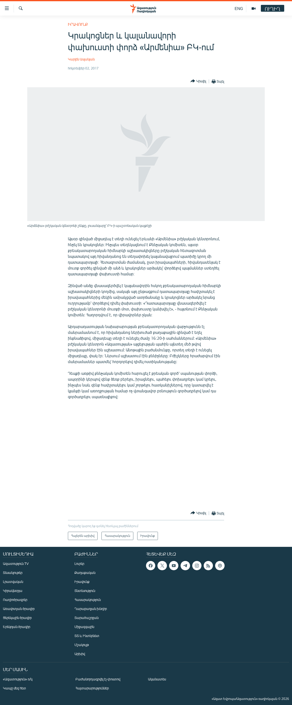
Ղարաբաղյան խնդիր (90, 609)
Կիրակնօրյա (12, 591)
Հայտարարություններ (92, 688)
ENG (239, 8)
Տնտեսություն (84, 591)
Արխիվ (79, 654)
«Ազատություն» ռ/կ (17, 679)
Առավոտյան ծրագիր (19, 609)
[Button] (198, 81)
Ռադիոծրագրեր (15, 600)
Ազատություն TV (16, 563)
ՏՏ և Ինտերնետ (86, 636)
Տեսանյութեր (12, 572)
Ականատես (157, 679)
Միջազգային (84, 627)
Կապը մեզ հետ (14, 688)
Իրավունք (78, 24)
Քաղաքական (84, 572)
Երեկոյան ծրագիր (16, 627)
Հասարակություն (87, 600)
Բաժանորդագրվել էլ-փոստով (97, 679)
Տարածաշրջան (86, 618)
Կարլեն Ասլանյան (81, 59)
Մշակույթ (81, 645)
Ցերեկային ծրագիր (17, 618)
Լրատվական (13, 581)
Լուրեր (79, 563)
